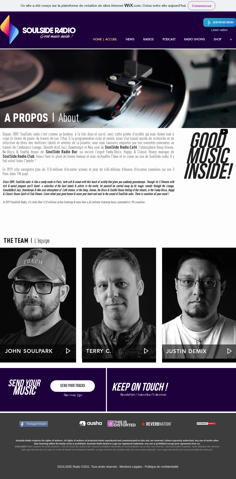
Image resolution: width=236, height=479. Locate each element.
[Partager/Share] (33, 424)
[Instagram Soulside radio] (224, 68)
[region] (38, 303)
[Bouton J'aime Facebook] (63, 424)
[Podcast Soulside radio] (224, 89)
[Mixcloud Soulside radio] (224, 99)
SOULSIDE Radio (68, 466)
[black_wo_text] (224, 121)
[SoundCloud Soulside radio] (224, 110)
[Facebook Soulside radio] (224, 57)
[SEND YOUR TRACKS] (72, 386)
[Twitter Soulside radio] (224, 78)
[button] (219, 22)
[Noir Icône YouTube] (224, 131)
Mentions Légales (131, 466)
